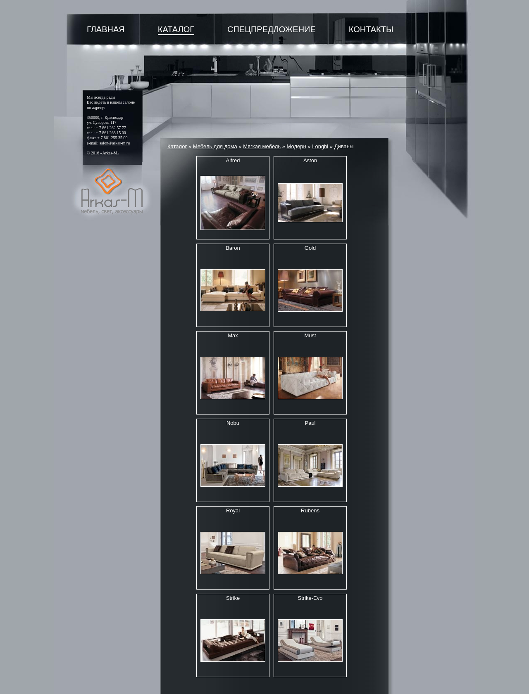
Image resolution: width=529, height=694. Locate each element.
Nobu (232, 423)
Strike (233, 598)
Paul (310, 423)
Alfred (233, 160)
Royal (233, 510)
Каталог (176, 29)
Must (310, 335)
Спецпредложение (271, 29)
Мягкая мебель (262, 146)
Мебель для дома (215, 146)
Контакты (371, 29)
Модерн (296, 146)
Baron (233, 248)
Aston (310, 160)
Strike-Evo (310, 598)
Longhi (320, 146)
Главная (106, 29)
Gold (310, 248)
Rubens (310, 510)
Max (233, 335)
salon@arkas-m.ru (115, 143)
